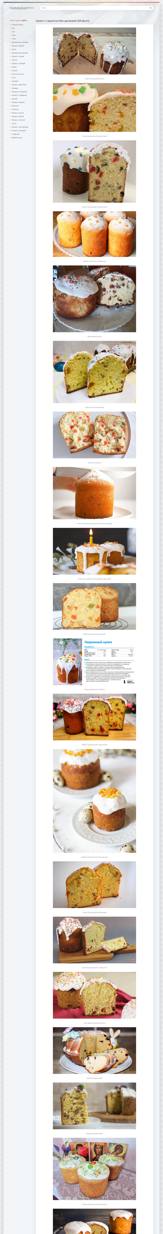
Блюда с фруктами (19, 85)
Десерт (14, 99)
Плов (14, 39)
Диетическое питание (20, 42)
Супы (14, 78)
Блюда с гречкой (18, 120)
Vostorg (19, 8)
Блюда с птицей (18, 56)
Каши (14, 49)
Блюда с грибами (18, 63)
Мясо (14, 35)
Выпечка (15, 106)
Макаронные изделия (20, 53)
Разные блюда (17, 25)
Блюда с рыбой (18, 116)
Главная (31, 8)
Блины (14, 67)
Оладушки (16, 134)
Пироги (14, 60)
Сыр (13, 32)
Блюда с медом (18, 46)
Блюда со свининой (19, 92)
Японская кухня (18, 74)
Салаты (14, 71)
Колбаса (15, 109)
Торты (14, 123)
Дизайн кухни (17, 138)
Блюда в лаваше (18, 102)
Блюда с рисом (18, 113)
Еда (13, 28)
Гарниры (15, 88)
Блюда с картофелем (20, 127)
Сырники (15, 81)
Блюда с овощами (19, 131)
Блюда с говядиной (19, 95)
